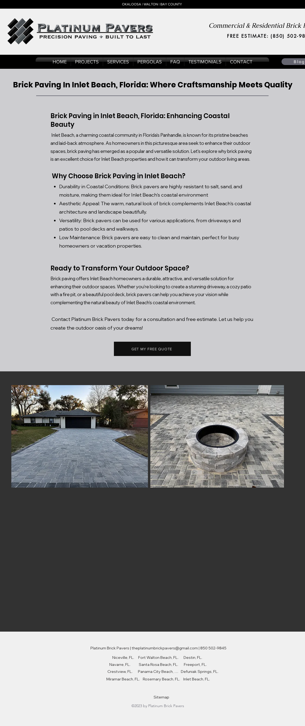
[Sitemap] (161, 697)
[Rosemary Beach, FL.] (161, 679)
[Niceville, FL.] (123, 657)
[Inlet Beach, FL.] (196, 679)
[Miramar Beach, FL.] (123, 679)
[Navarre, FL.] (120, 664)
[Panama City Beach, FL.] (158, 671)
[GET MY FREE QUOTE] (152, 349)
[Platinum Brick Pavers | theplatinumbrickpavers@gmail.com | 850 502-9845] (158, 648)
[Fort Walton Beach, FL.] (158, 657)
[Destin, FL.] (193, 657)
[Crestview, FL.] (120, 671)
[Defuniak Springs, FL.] (199, 671)
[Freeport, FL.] (195, 664)
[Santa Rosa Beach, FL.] (158, 664)
